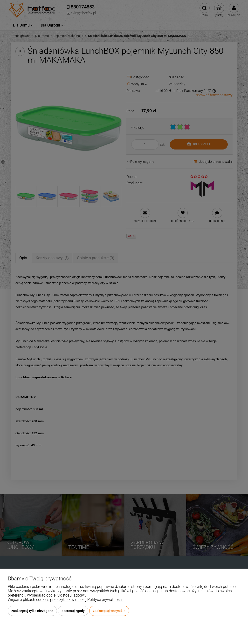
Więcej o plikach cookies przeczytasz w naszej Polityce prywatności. (66, 599)
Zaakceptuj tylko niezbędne (32, 611)
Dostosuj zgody (73, 611)
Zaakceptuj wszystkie (109, 611)
